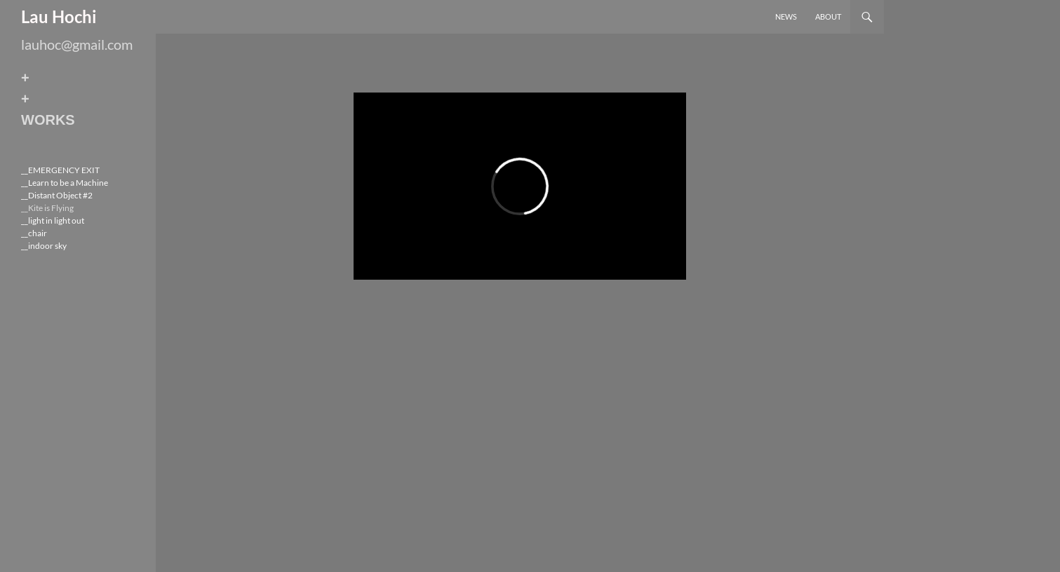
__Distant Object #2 (57, 195)
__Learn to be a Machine (64, 182)
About (828, 16)
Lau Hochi (59, 16)
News (786, 16)
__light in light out (52, 220)
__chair (34, 233)
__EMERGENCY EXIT (60, 170)
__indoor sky (44, 245)
